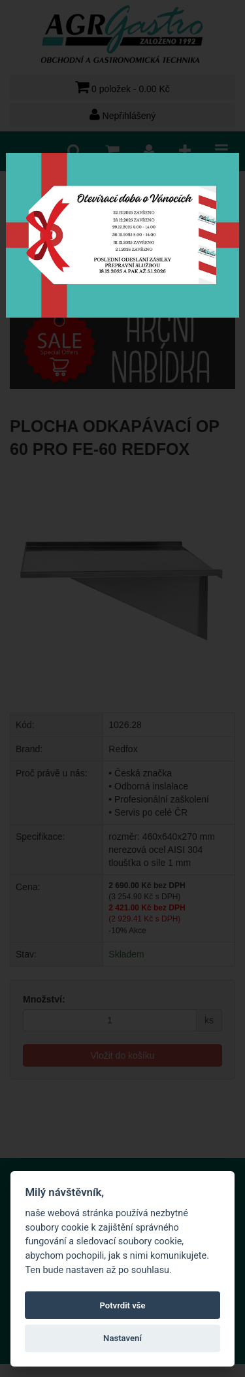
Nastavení (122, 1338)
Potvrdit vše (122, 1305)
